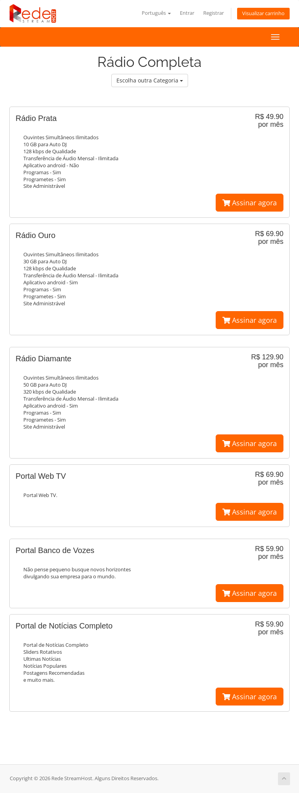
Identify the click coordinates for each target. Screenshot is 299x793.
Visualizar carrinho (263, 13)
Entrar (187, 13)
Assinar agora (249, 202)
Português (156, 13)
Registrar (213, 13)
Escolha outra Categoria (149, 80)
